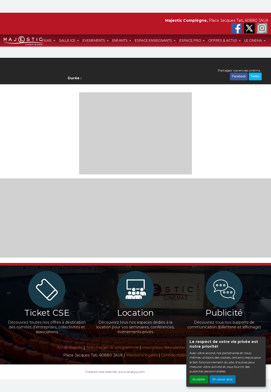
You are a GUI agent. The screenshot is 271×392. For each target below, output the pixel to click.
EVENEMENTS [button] (94, 40)
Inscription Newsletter (164, 347)
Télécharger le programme (112, 347)
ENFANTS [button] (120, 40)
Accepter (198, 379)
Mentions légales (142, 355)
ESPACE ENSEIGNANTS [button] (154, 40)
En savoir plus (223, 379)
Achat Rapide (70, 347)
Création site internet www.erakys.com (115, 372)
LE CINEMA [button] (253, 40)
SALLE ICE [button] (67, 40)
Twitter (255, 76)
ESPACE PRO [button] (190, 40)
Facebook (239, 76)
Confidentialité (174, 355)
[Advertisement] (135, 133)
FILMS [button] (47, 40)
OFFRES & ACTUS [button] (223, 40)
